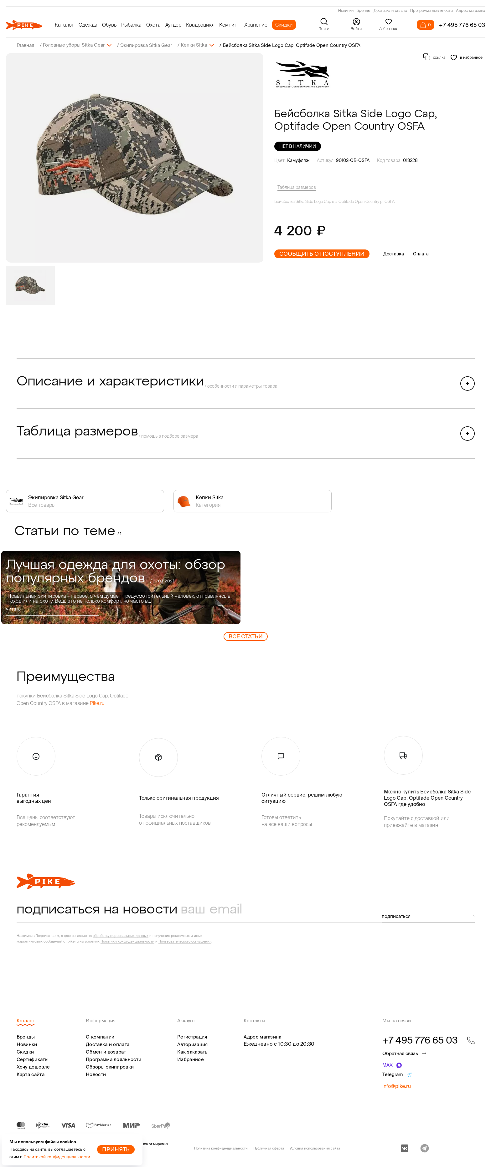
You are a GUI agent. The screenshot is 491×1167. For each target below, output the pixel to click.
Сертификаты (33, 1059)
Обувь (109, 24)
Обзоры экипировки (110, 1066)
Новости (96, 1074)
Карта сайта (30, 1074)
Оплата (421, 253)
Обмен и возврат (106, 1051)
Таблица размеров (296, 186)
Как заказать (192, 1051)
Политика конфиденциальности (221, 1148)
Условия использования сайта (315, 1148)
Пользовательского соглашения (184, 941)
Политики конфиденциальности (127, 941)
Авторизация (192, 1044)
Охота (153, 24)
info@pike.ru (396, 1086)
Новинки (346, 11)
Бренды (363, 11)
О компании (100, 1036)
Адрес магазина (470, 11)
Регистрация (192, 1036)
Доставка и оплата (390, 11)
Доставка (393, 253)
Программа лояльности (431, 11)
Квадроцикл (200, 24)
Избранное (190, 1059)
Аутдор (173, 24)
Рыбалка (131, 24)
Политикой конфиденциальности (56, 1156)
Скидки (284, 25)
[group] (135, 157)
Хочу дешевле (33, 1066)
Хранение (255, 24)
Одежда (88, 24)
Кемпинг (229, 24)
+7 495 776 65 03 (462, 25)
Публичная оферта (268, 1148)
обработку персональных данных (120, 935)
